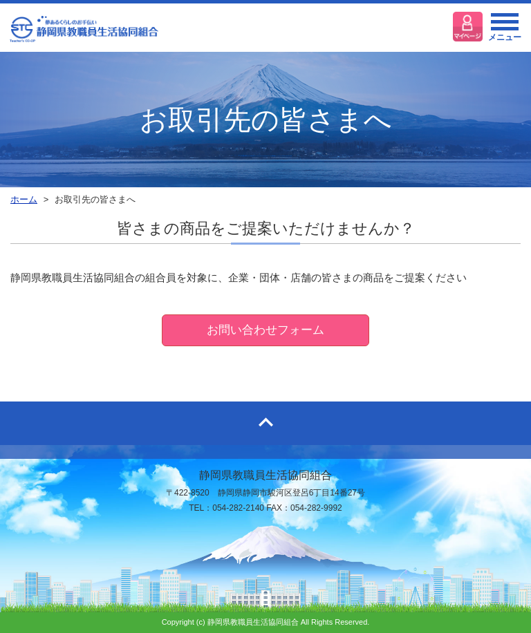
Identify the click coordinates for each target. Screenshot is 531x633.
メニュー (504, 31)
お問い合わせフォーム (265, 330)
